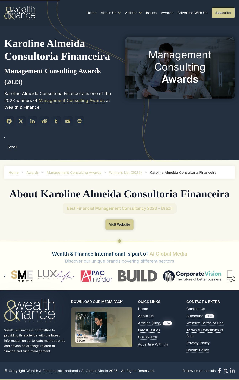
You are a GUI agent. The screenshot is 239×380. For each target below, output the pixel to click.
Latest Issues (149, 330)
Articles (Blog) (149, 323)
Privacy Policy (198, 343)
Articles (133, 13)
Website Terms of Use (205, 323)
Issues (151, 13)
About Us (111, 13)
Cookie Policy (197, 350)
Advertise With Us (192, 13)
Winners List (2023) (125, 172)
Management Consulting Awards (72, 100)
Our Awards (148, 337)
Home (91, 13)
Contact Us (195, 309)
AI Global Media (168, 254)
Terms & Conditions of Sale (204, 333)
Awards (167, 13)
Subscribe (194, 316)
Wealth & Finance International (52, 371)
